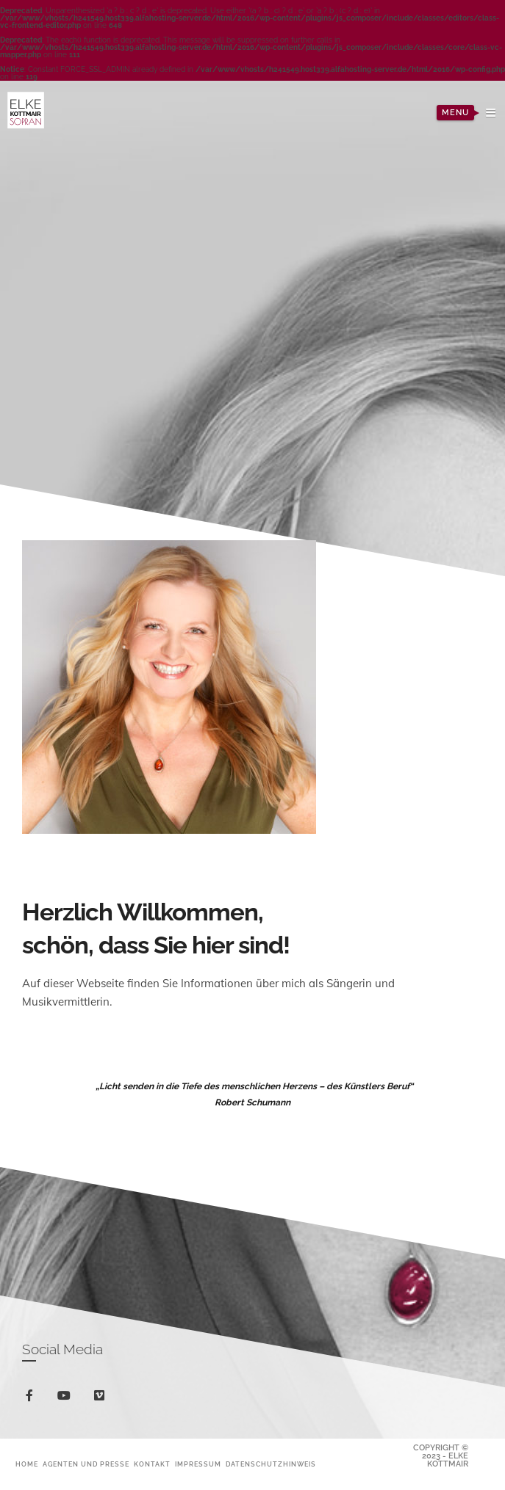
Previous (152, 337)
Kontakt (152, 1464)
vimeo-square (101, 1398)
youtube (66, 1398)
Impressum (198, 1464)
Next (353, 337)
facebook (32, 1398)
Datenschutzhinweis (271, 1464)
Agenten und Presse (86, 1464)
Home (26, 1464)
